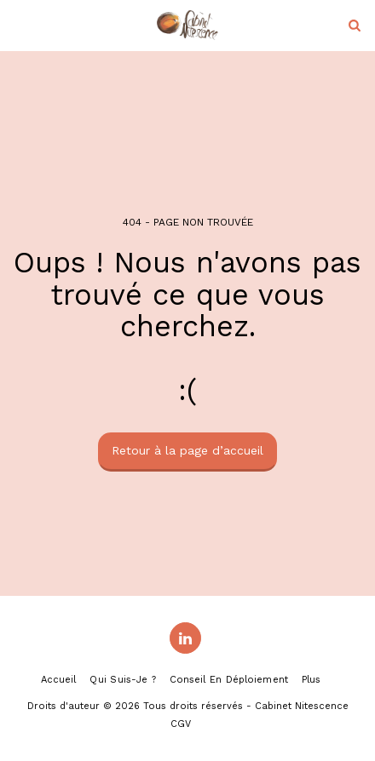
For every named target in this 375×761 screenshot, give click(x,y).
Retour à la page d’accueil (187, 450)
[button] (18, 25)
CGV (180, 724)
